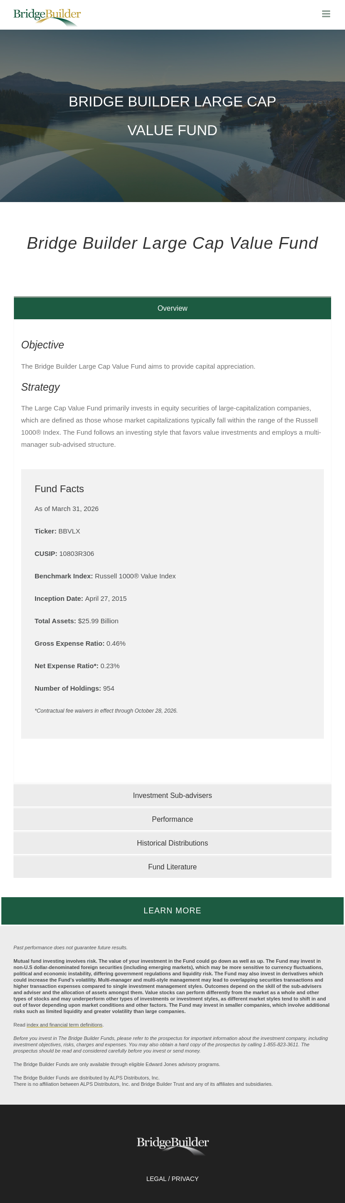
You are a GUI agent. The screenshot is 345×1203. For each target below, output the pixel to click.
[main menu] (327, 13)
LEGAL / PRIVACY (172, 1178)
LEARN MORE (172, 910)
